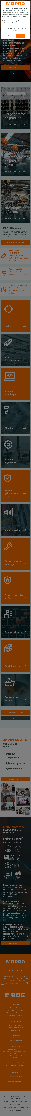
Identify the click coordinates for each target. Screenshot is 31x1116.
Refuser (10, 36)
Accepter (20, 36)
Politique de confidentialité (12, 28)
